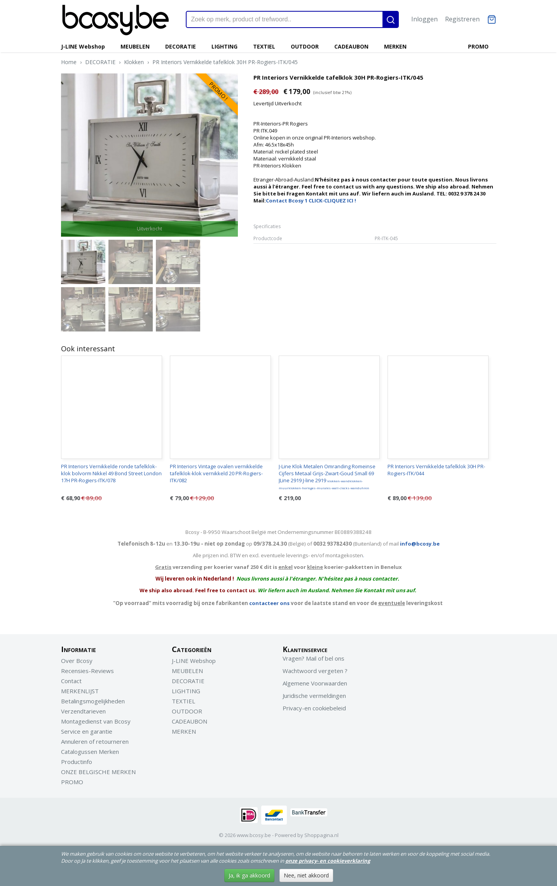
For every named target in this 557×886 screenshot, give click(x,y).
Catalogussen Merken (90, 751)
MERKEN (395, 46)
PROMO (478, 46)
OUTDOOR (305, 46)
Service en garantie (86, 731)
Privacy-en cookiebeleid (314, 708)
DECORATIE (180, 46)
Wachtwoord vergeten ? (315, 671)
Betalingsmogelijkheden (93, 701)
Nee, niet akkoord (306, 875)
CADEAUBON (351, 46)
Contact (71, 681)
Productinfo (76, 762)
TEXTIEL (264, 46)
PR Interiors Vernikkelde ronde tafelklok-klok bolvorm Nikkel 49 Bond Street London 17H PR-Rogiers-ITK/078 (111, 473)
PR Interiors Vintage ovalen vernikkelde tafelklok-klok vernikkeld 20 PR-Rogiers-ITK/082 (216, 473)
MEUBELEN (135, 46)
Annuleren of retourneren (95, 741)
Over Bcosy (77, 660)
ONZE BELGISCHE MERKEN (98, 772)
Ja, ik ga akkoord (249, 875)
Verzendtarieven (83, 711)
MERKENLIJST (80, 691)
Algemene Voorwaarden (315, 683)
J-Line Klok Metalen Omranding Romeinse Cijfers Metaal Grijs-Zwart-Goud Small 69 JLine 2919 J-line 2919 (327, 476)
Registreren (462, 19)
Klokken (134, 62)
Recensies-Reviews (87, 671)
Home (69, 62)
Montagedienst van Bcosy (96, 721)
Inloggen (424, 19)
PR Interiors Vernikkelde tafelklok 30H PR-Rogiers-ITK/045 (225, 62)
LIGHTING (224, 46)
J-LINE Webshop (83, 46)
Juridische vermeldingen (314, 695)
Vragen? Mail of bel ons (313, 658)
